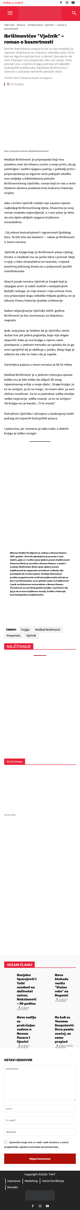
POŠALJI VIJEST (13, 3)
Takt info (9, 25)
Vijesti (25, 1007)
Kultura (21, 25)
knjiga (25, 629)
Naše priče (66, 1045)
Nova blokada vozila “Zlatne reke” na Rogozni (61, 985)
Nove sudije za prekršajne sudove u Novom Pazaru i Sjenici (26, 1029)
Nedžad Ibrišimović (47, 629)
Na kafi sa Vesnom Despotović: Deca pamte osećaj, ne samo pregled (64, 1029)
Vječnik (31, 635)
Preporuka (13, 635)
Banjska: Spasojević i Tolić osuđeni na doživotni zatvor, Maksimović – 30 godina (26, 989)
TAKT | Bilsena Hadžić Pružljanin (32, 78)
